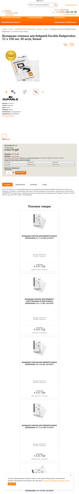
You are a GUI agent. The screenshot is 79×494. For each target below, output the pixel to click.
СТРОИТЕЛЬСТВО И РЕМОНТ (10, 22)
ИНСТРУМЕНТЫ (59, 18)
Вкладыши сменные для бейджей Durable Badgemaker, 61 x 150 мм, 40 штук (21, 238)
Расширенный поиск (71, 5)
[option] (24, 69)
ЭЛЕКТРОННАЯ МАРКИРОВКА (11, 18)
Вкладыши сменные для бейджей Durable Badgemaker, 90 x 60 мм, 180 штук (21, 301)
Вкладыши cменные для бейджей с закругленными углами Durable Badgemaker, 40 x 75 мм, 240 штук (58, 238)
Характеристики (20, 184)
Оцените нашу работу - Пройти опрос (22, 442)
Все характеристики (8, 116)
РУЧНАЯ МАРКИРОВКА (35, 18)
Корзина (8, 11)
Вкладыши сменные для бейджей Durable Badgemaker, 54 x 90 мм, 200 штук (39, 364)
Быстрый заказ (9, 15)
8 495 (13, 437)
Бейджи (39, 29)
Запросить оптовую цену (11, 168)
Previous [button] (6, 92)
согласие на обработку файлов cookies (56, 481)
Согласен (12, 484)
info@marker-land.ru (71, 14)
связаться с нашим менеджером (29, 158)
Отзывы (44, 184)
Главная (4, 29)
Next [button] (43, 92)
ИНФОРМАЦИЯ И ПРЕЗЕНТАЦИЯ (65, 22)
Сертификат (33, 184)
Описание (7, 184)
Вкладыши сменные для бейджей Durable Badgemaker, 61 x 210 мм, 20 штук (58, 301)
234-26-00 (66, 12)
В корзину (20, 173)
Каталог (11, 29)
